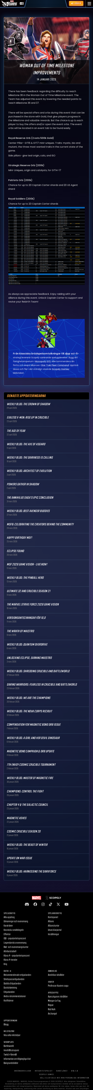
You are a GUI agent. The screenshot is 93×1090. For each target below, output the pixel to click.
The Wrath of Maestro (20, 631)
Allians (51, 921)
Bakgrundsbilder (11, 1063)
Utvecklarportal (55, 930)
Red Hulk (52, 1009)
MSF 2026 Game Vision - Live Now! (27, 564)
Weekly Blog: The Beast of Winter (27, 845)
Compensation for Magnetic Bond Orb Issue (33, 725)
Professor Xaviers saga (58, 985)
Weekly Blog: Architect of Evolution (29, 471)
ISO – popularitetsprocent (15, 938)
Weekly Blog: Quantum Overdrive (27, 644)
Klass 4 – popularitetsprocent (17, 955)
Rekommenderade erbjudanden (17, 975)
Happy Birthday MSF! (19, 538)
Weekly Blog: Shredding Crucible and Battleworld (38, 671)
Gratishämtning (10, 987)
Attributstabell (10, 951)
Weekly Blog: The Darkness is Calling (30, 457)
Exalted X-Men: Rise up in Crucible (28, 417)
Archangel (52, 1013)
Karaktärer (8, 925)
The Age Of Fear (16, 431)
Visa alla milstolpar (12, 1035)
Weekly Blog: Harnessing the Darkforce (31, 871)
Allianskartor (53, 925)
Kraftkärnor (9, 1000)
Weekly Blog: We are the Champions (28, 698)
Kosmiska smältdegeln (14, 930)
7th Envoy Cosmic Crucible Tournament (31, 765)
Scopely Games (46, 1074)
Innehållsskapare (11, 1050)
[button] (89, 4)
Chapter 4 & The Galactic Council (27, 805)
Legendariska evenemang (15, 942)
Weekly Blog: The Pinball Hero (25, 578)
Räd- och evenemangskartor (16, 947)
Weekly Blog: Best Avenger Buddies (28, 511)
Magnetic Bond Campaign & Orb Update (30, 751)
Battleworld (9, 1046)
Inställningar (53, 934)
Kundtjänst (62, 1071)
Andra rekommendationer (15, 996)
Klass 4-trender (10, 959)
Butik (7, 971)
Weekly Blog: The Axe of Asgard (26, 444)
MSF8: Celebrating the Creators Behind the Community (40, 524)
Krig (5, 964)
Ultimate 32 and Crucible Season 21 (28, 591)
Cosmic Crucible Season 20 (24, 831)
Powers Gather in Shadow (23, 484)
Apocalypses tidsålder (58, 996)
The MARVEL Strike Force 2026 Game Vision (33, 604)
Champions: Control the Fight (25, 791)
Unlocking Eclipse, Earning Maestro (29, 658)
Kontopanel (53, 917)
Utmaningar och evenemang (16, 921)
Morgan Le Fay (54, 1000)
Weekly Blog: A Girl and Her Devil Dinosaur (33, 738)
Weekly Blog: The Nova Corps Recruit (29, 711)
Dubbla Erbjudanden (12, 983)
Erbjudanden (9, 992)
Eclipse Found (15, 551)
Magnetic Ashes (16, 818)
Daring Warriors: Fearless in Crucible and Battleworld (42, 684)
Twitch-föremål (10, 1054)
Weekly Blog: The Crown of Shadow (28, 404)
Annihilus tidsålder (56, 975)
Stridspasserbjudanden (14, 979)
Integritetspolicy (44, 1071)
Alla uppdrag (9, 917)
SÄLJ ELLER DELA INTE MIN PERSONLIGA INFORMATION (64, 1078)
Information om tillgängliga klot (17, 1058)
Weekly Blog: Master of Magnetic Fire (30, 778)
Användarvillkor (22, 1071)
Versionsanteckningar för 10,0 (26, 618)
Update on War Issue (19, 858)
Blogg (6, 1024)
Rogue (51, 1005)
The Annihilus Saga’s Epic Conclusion (30, 498)
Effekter (7, 934)
